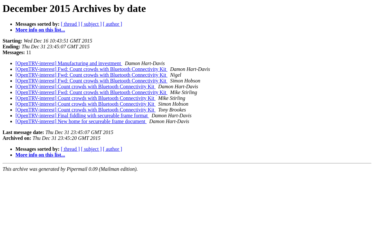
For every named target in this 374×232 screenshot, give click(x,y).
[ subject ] (91, 24)
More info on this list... (40, 30)
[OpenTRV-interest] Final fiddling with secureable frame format (82, 115)
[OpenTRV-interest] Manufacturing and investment (68, 63)
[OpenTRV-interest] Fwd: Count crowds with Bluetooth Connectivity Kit (91, 69)
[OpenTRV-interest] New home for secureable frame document (81, 121)
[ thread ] (70, 24)
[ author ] (112, 24)
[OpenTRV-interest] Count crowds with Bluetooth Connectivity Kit (85, 86)
